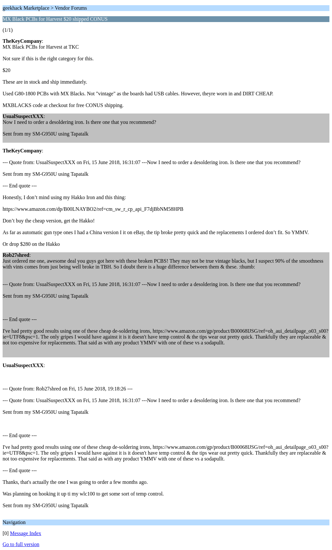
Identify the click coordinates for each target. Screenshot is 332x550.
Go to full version (21, 544)
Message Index (25, 533)
